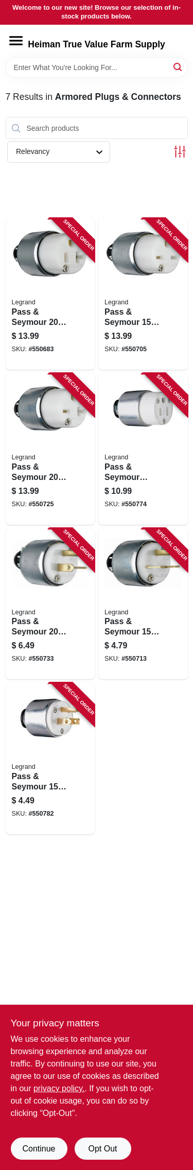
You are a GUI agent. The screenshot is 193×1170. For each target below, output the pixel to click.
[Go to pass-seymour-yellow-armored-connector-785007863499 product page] (143, 294)
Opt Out (102, 1148)
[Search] (178, 66)
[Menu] (16, 40)
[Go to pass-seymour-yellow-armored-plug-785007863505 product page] (143, 604)
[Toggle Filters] (180, 152)
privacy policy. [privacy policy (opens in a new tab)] (58, 1088)
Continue (38, 1148)
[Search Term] (97, 67)
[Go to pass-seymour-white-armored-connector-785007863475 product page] (50, 294)
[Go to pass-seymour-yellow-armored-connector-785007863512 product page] (50, 449)
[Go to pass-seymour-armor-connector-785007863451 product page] (143, 449)
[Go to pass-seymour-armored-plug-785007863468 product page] (50, 758)
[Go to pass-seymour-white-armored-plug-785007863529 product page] (50, 604)
